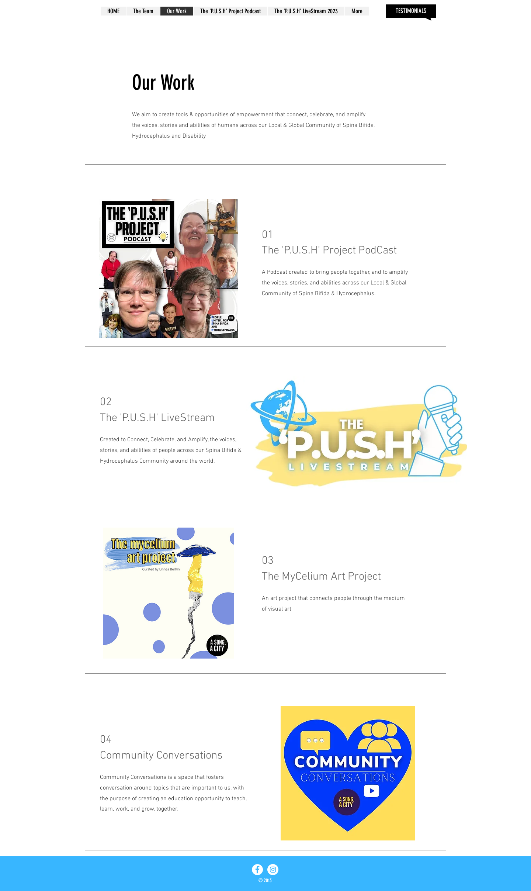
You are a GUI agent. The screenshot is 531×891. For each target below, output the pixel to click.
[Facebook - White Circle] (257, 869)
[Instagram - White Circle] (272, 869)
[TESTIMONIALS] (411, 11)
